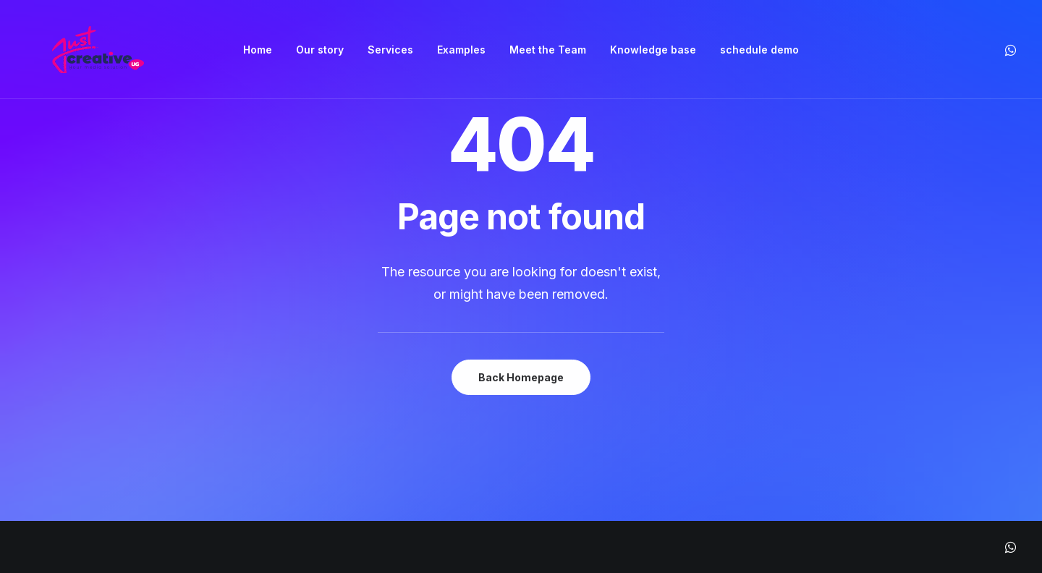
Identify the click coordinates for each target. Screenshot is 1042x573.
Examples (461, 49)
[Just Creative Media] (97, 49)
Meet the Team (547, 49)
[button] (1009, 49)
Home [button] (257, 49)
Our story (320, 49)
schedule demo (759, 49)
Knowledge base (653, 49)
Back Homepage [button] (521, 377)
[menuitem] (257, 49)
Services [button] (390, 49)
